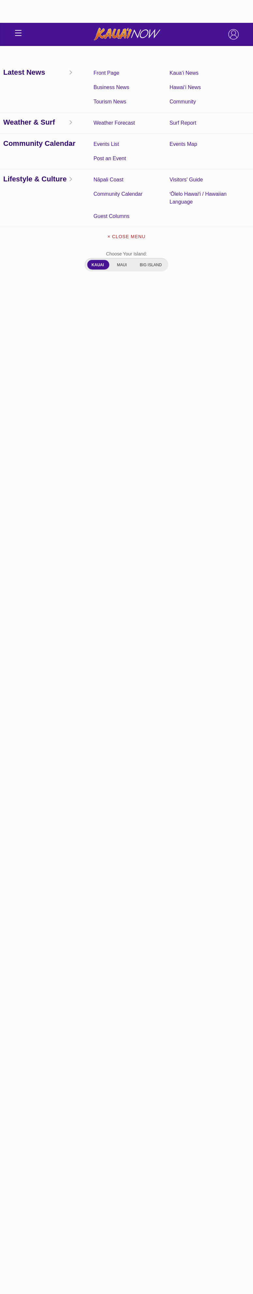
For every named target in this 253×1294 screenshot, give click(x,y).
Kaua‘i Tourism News (183, 1085)
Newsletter (126, 1163)
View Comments (127, 967)
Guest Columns (70, 1105)
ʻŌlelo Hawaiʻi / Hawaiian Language (182, 1105)
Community (182, 1095)
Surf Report (70, 1085)
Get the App (126, 1150)
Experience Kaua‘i (70, 1115)
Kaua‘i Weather (182, 1075)
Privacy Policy (110, 1240)
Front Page (70, 1065)
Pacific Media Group (144, 1228)
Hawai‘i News (28, 132)
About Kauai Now (126, 1136)
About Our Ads (126, 1177)
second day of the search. (178, 524)
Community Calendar (70, 1075)
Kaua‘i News (183, 1065)
